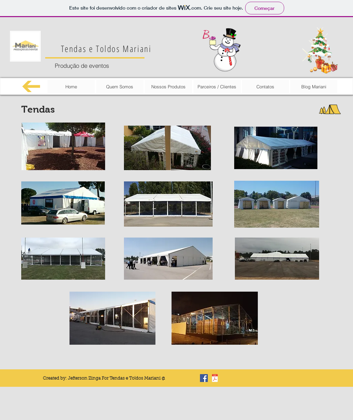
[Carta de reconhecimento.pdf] (215, 379)
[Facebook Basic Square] (204, 378)
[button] (63, 146)
